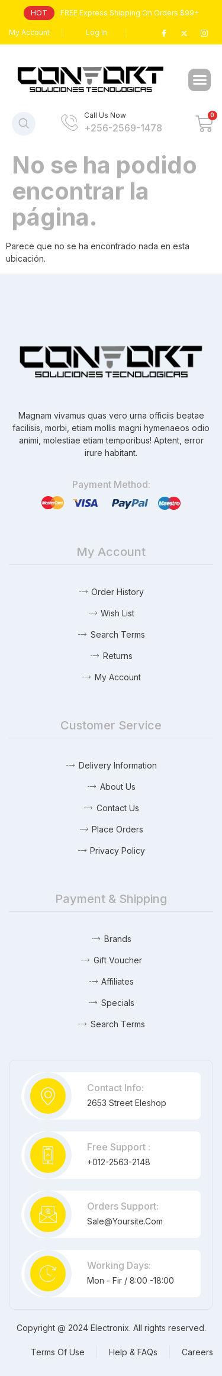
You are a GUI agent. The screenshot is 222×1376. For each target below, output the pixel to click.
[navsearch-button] (24, 124)
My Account (29, 32)
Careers (197, 1352)
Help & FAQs (133, 1352)
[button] (199, 80)
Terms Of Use (58, 1352)
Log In (96, 32)
